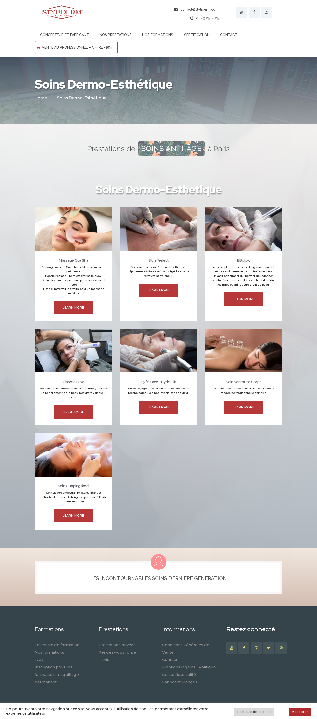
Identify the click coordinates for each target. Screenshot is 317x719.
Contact (169, 659)
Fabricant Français (179, 682)
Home (41, 98)
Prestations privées (117, 644)
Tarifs (104, 659)
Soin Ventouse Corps (243, 382)
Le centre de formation (57, 644)
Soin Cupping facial (73, 486)
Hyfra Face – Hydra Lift (158, 382)
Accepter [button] (300, 712)
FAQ (39, 659)
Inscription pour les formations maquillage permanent (57, 674)
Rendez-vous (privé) (118, 652)
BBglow (243, 260)
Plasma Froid (73, 382)
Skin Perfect (159, 260)
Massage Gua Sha (73, 260)
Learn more (73, 307)
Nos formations (49, 652)
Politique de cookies (254, 712)
